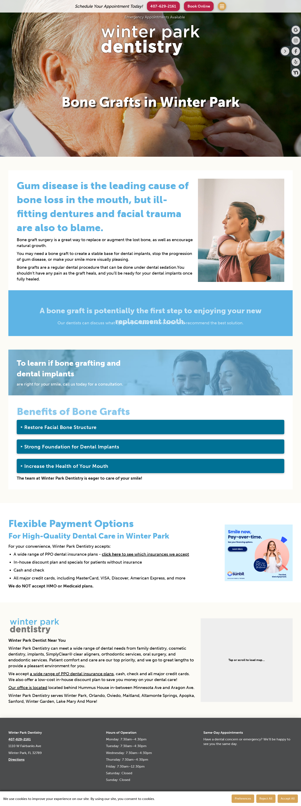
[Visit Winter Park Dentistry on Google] (296, 30)
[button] (199, 6)
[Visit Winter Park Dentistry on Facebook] (296, 51)
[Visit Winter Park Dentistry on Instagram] (296, 40)
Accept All (288, 798)
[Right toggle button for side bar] (285, 51)
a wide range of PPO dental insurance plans (72, 673)
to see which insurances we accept (145, 554)
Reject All (265, 798)
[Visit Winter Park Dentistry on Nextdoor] (296, 72)
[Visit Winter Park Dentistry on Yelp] (296, 62)
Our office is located (27, 687)
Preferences (243, 798)
